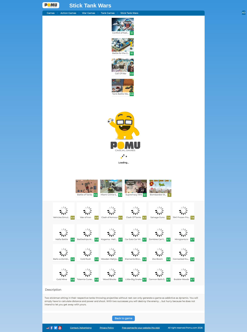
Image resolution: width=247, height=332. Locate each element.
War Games (88, 13)
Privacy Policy (107, 328)
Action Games (68, 13)
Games (51, 13)
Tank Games (108, 13)
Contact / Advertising (81, 328)
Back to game (123, 318)
